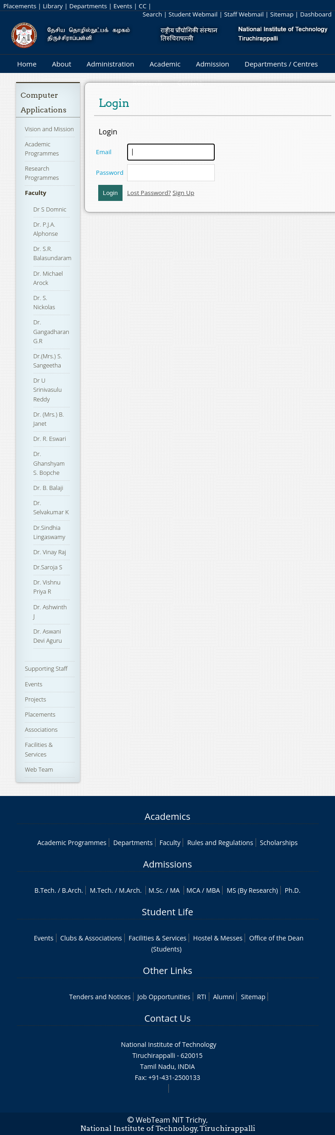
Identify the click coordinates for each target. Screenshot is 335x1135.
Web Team (39, 769)
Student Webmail (193, 14)
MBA (213, 890)
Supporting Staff (46, 668)
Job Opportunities (163, 996)
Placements (19, 6)
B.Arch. (72, 890)
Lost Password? (149, 193)
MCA (193, 890)
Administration (110, 63)
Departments (88, 6)
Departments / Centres (281, 63)
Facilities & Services (157, 938)
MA (174, 890)
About (61, 63)
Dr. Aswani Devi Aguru (48, 636)
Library (52, 6)
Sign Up (183, 193)
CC (142, 6)
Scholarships (278, 842)
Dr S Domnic (50, 209)
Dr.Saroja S (48, 567)
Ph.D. (293, 890)
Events (122, 6)
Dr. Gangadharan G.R (51, 331)
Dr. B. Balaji (48, 488)
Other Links (167, 970)
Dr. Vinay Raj (50, 552)
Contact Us (167, 1018)
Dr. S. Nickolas (45, 302)
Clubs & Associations (91, 938)
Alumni (223, 996)
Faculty (35, 193)
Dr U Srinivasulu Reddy (48, 389)
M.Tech (101, 890)
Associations (41, 729)
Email (104, 152)
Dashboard (316, 14)
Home (26, 63)
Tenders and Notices (100, 996)
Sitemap (282, 14)
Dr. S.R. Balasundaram (53, 253)
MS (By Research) (252, 890)
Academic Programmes (71, 842)
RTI (201, 996)
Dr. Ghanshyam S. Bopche (49, 463)
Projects (35, 699)
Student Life (167, 912)
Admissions (167, 864)
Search (152, 14)
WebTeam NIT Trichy (171, 1120)
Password (109, 172)
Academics (167, 816)
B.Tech (44, 890)
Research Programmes (42, 173)
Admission (212, 63)
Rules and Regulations (220, 842)
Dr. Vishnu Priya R (47, 586)
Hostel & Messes (218, 938)
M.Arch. (130, 890)
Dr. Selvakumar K (51, 507)
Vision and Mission (49, 129)
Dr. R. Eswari (50, 438)
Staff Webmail (243, 14)
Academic (165, 63)
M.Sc (155, 890)
